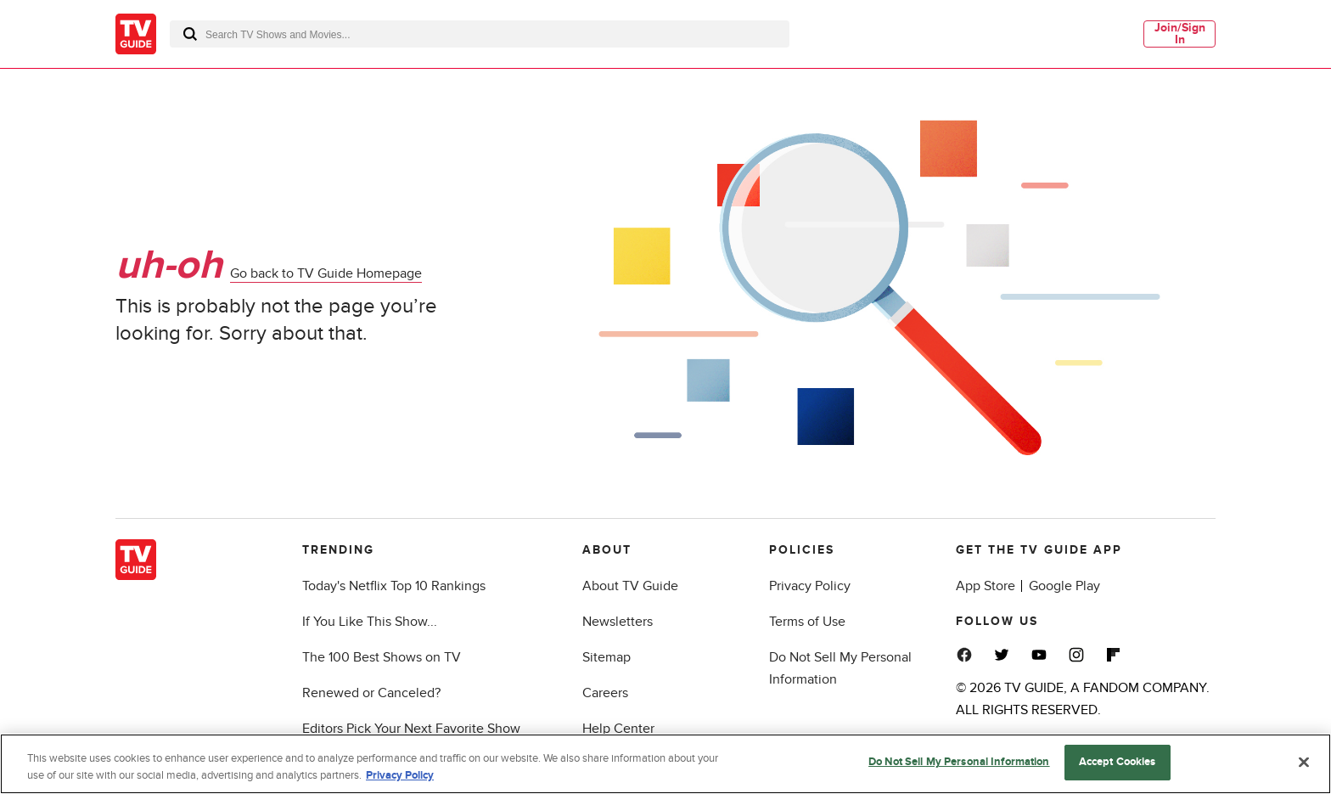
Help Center (618, 728)
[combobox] (479, 34)
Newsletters (617, 621)
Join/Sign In (1179, 33)
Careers (605, 692)
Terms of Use (807, 621)
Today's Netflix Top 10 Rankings (394, 585)
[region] (665, 764)
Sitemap (606, 657)
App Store (985, 585)
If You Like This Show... (369, 621)
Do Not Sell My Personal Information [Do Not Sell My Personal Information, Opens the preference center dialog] (959, 762)
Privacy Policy (810, 585)
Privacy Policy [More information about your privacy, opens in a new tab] (400, 775)
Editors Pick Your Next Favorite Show (411, 728)
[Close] (1304, 761)
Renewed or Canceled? (371, 692)
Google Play (1064, 585)
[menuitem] (1179, 34)
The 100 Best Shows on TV (381, 657)
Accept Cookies (1117, 762)
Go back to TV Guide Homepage (326, 274)
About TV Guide (630, 585)
